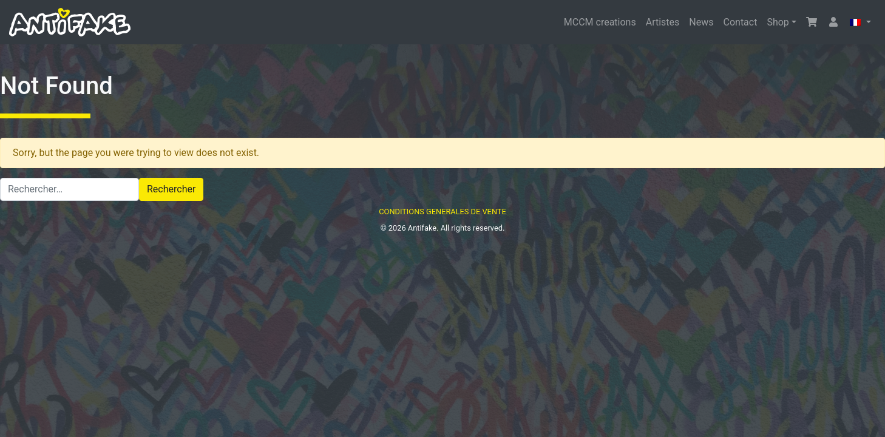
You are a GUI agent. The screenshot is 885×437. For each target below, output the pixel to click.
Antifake (422, 227)
